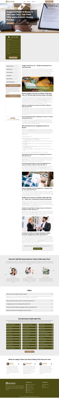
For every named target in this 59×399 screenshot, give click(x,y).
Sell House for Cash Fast (30, 390)
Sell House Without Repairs (43, 333)
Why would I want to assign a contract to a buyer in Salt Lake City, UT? (29, 302)
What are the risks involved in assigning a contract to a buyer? (29, 311)
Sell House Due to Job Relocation (44, 336)
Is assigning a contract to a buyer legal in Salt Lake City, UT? (29, 305)
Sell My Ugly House (42, 344)
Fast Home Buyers (41, 328)
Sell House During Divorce (27, 333)
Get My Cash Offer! (13, 57)
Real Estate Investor (26, 346)
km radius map (13, 107)
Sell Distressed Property (26, 331)
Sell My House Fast (9, 328)
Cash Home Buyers (9, 331)
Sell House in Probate (26, 336)
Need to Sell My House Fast (11, 349)
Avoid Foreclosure (9, 341)
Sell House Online (41, 349)
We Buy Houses (9, 333)
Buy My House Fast (26, 328)
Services (28, 1)
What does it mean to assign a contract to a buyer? (29, 295)
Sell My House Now (9, 346)
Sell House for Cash (10, 336)
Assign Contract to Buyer (31, 385)
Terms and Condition (30, 393)
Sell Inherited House (10, 344)
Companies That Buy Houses (43, 346)
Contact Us (33, 1)
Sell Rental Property (42, 331)
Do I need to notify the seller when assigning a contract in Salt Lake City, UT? (29, 308)
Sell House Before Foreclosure (27, 341)
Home (24, 1)
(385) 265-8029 (49, 1)
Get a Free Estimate (37, 248)
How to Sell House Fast (42, 341)
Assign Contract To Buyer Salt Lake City (14, 32)
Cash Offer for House (26, 344)
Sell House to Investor (30, 387)
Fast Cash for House (30, 388)
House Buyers (25, 349)
